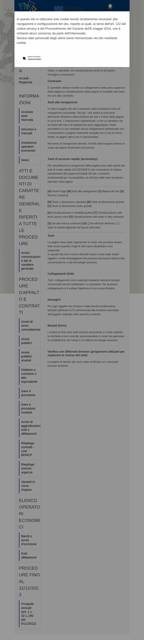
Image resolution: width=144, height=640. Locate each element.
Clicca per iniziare (34, 59)
